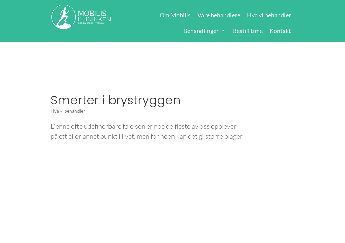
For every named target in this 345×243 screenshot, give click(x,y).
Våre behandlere (218, 15)
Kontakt (280, 30)
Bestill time (247, 30)
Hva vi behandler (269, 15)
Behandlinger (201, 30)
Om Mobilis (175, 15)
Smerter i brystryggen (116, 100)
